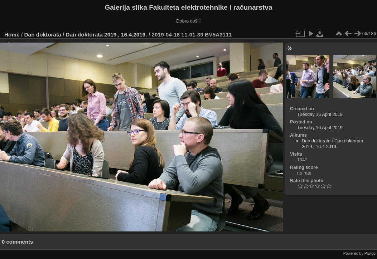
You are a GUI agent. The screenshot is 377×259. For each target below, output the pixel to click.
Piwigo (370, 253)
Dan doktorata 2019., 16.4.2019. (106, 34)
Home (12, 34)
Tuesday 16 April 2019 (320, 114)
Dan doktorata (42, 34)
